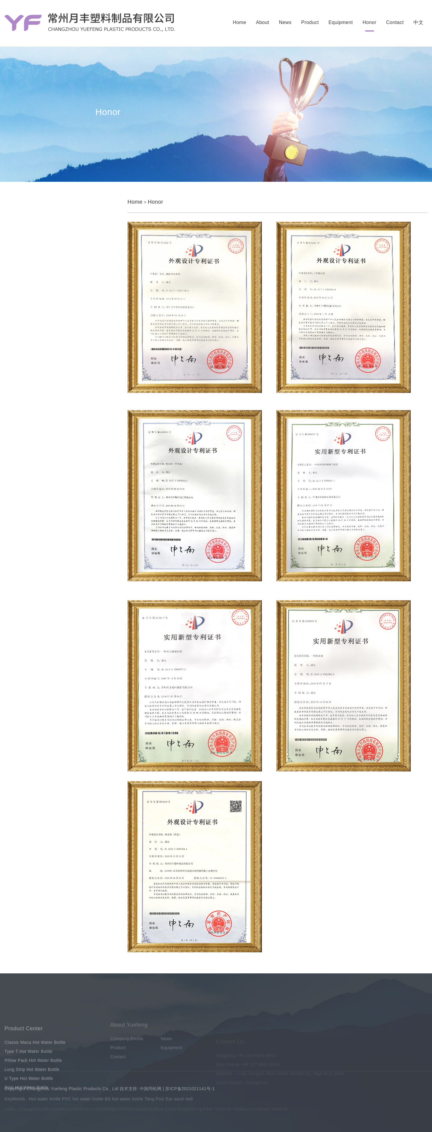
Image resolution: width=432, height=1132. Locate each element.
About (262, 22)
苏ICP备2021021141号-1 (190, 1091)
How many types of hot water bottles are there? (63, 481)
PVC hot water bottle (83, 1101)
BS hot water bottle (124, 1101)
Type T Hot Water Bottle (50, 257)
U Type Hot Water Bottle (50, 295)
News (285, 22)
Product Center (23, 1054)
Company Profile (127, 1050)
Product (310, 22)
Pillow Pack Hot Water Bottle (55, 269)
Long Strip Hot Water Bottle (54, 282)
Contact (395, 22)
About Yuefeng (129, 1037)
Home (239, 22)
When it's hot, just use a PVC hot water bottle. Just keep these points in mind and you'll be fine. (115, 455)
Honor (369, 22)
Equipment (340, 22)
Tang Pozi (154, 1101)
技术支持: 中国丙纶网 (140, 1091)
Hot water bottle (45, 1101)
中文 (418, 22)
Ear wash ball (179, 1101)
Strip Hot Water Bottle (48, 308)
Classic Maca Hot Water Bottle (57, 244)
